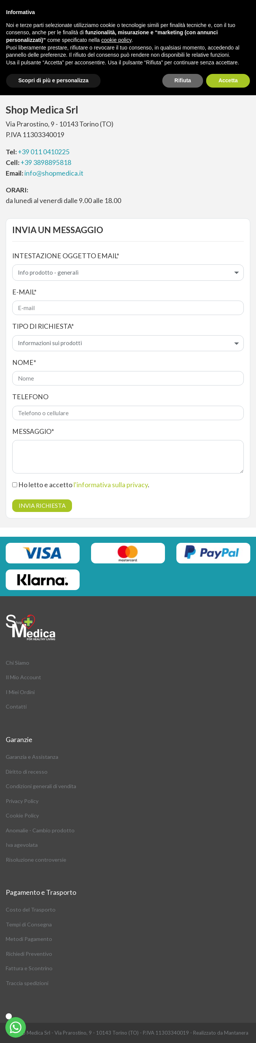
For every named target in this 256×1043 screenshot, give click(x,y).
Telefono (30, 397)
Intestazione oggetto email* (65, 256)
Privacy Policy (22, 801)
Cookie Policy (22, 815)
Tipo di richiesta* (43, 326)
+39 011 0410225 (44, 152)
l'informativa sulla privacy (111, 485)
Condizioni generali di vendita (41, 786)
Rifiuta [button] (182, 80)
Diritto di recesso (27, 771)
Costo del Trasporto (31, 909)
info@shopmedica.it (53, 173)
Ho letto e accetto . (80, 485)
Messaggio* (33, 431)
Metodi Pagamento (29, 939)
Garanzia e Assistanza (32, 756)
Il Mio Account (23, 677)
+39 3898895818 (46, 162)
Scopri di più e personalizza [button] (53, 80)
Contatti (16, 706)
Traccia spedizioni (27, 983)
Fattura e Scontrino (29, 968)
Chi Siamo (17, 662)
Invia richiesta (42, 505)
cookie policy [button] (116, 40)
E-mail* (24, 292)
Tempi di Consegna (29, 924)
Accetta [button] (228, 80)
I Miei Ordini (20, 692)
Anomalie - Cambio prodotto (40, 830)
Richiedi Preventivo (29, 953)
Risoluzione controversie (36, 859)
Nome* (24, 362)
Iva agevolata (22, 844)
